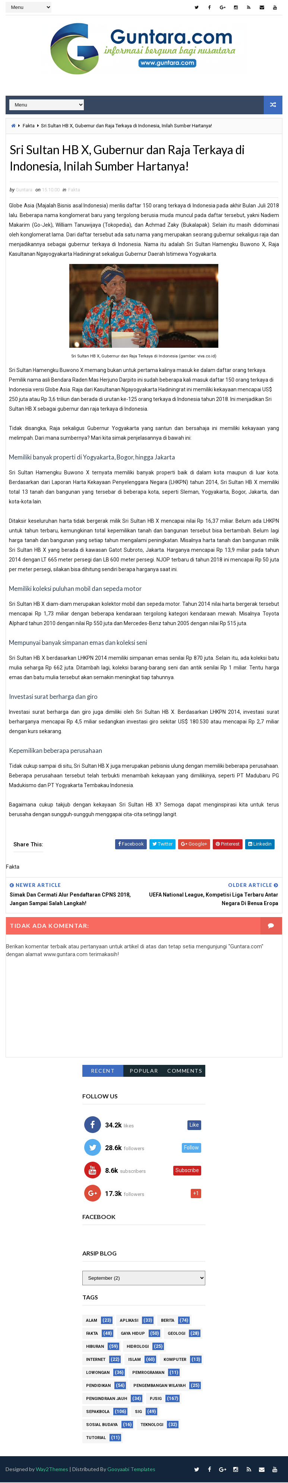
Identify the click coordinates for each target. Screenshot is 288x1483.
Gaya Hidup (133, 1333)
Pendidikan (98, 1386)
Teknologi (151, 1425)
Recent (103, 1070)
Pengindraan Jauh (106, 1399)
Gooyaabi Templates (131, 1469)
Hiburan (95, 1346)
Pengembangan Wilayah (159, 1386)
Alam (91, 1320)
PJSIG (156, 1399)
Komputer (175, 1360)
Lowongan (98, 1373)
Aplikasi (129, 1320)
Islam (134, 1360)
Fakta (29, 125)
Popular (144, 1070)
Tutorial (96, 1438)
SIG (138, 1412)
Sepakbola (98, 1412)
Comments (184, 1070)
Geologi (176, 1333)
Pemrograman (148, 1373)
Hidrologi (138, 1346)
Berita (167, 1320)
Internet (95, 1360)
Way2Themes (52, 1469)
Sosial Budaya (102, 1425)
